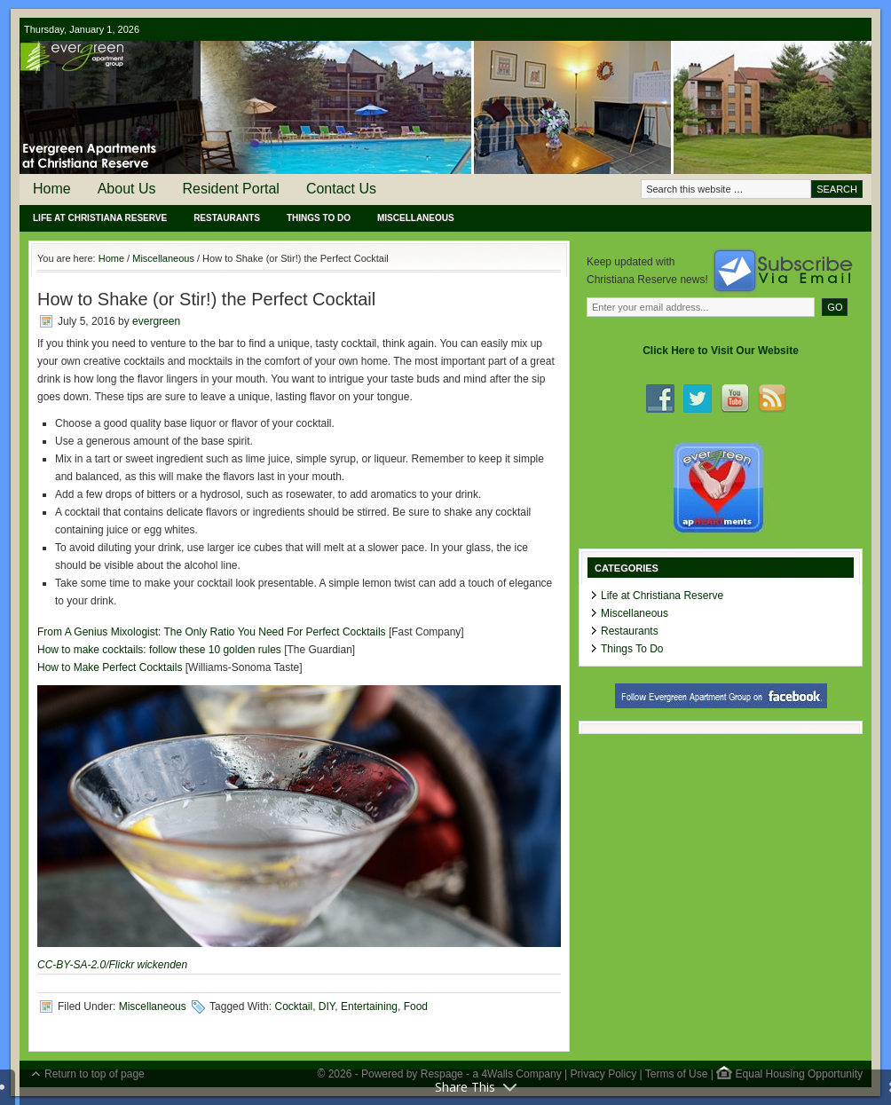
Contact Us (341, 188)
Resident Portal (231, 188)
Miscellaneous (415, 218)
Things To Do (319, 218)
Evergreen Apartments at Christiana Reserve (445, 107)
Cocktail (293, 1006)
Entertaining (369, 1006)
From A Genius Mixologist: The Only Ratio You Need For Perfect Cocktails (211, 632)
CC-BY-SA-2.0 (71, 965)
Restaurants (226, 218)
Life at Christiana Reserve (100, 218)
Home (52, 188)
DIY (327, 1006)
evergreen (156, 321)
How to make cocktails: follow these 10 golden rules (159, 649)
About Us (127, 188)
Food (416, 1006)
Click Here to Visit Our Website (721, 350)
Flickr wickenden (147, 965)
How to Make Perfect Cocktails (109, 667)
